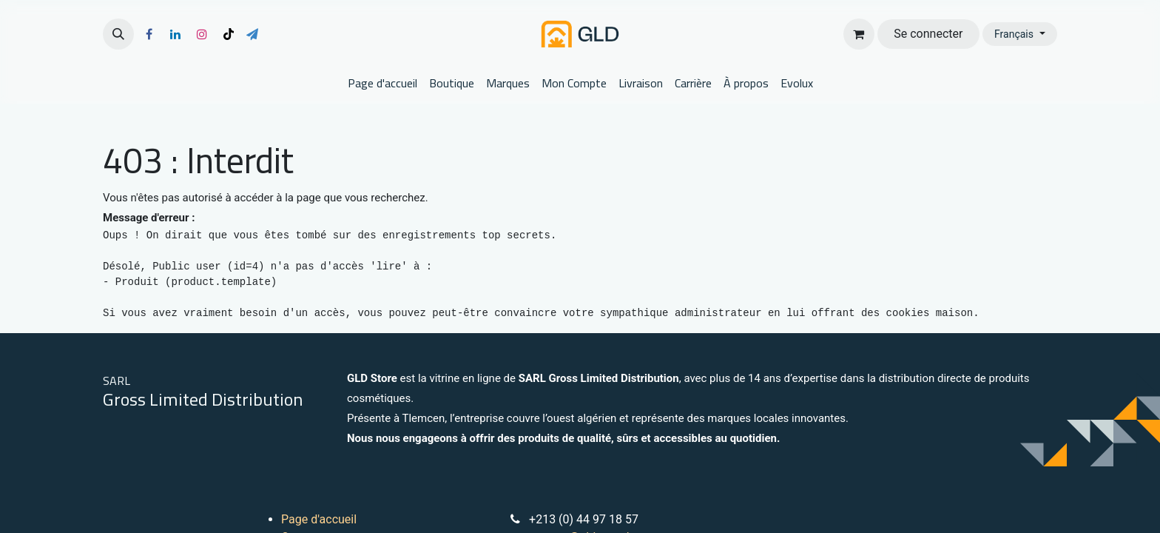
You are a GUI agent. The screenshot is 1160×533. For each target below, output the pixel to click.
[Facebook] (149, 34)
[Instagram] (202, 34)
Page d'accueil (319, 519)
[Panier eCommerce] (858, 34)
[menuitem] (382, 83)
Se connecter (928, 34)
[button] (118, 34)
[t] (252, 34)
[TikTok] (228, 34)
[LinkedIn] (175, 34)
